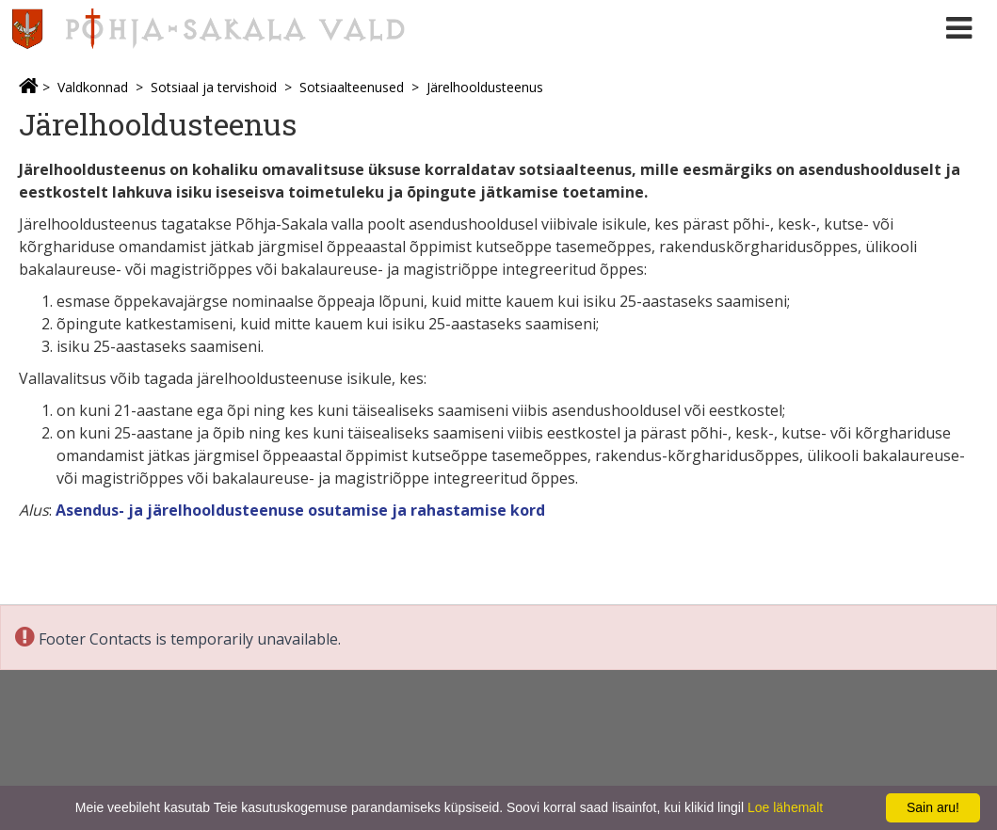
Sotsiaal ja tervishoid (214, 87)
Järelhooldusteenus (484, 87)
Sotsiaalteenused (351, 87)
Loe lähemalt (785, 807)
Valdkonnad (92, 87)
